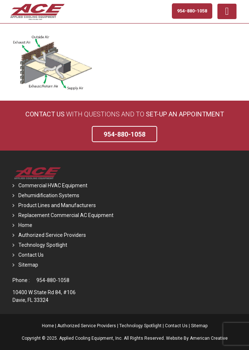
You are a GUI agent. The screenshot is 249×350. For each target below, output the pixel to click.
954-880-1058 (52, 280)
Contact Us (45, 114)
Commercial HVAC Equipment (52, 185)
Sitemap (28, 265)
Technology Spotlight (42, 245)
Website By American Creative (197, 338)
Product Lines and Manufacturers (57, 205)
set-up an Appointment (185, 114)
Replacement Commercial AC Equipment (65, 215)
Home (25, 225)
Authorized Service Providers (52, 235)
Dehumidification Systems (48, 195)
